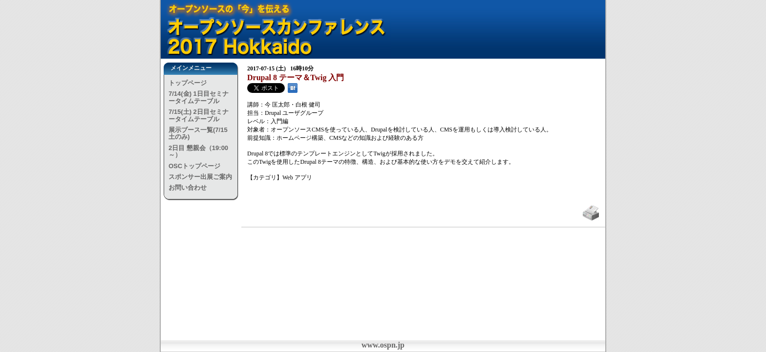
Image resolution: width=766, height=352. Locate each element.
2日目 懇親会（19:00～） (198, 151)
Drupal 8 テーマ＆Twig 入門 (295, 77)
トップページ (188, 83)
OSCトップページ (194, 166)
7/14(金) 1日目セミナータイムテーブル (199, 97)
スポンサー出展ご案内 (200, 176)
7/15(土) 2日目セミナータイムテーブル (199, 115)
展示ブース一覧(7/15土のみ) (198, 133)
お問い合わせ (188, 187)
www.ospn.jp (383, 345)
